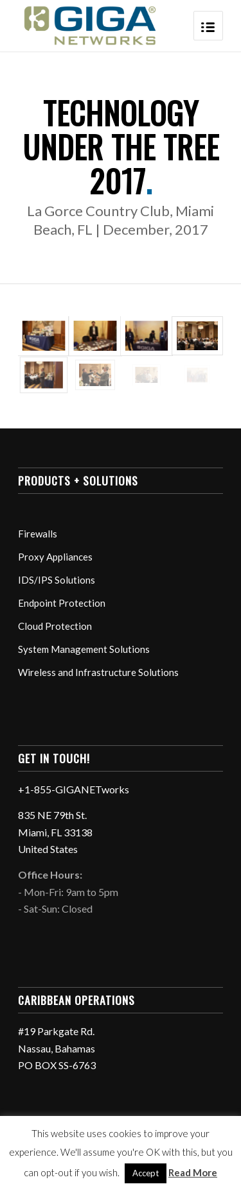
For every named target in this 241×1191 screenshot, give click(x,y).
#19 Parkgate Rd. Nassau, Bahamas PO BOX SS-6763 (57, 1048)
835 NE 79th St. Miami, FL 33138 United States (55, 832)
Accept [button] (145, 1173)
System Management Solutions (84, 649)
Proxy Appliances (55, 556)
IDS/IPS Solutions (56, 580)
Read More (192, 1172)
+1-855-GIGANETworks (73, 789)
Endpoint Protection (61, 603)
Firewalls (37, 533)
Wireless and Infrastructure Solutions (98, 672)
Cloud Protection (55, 626)
